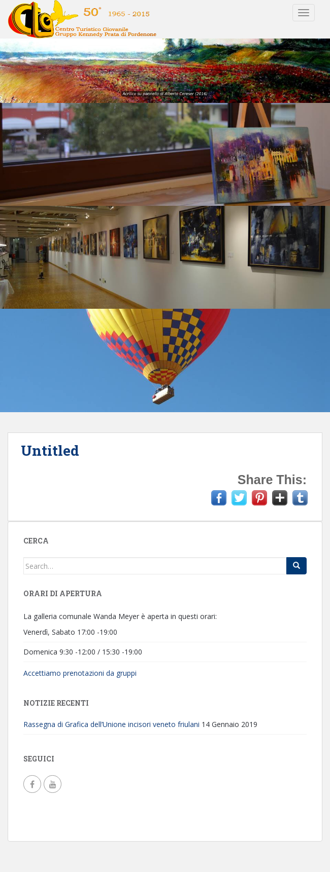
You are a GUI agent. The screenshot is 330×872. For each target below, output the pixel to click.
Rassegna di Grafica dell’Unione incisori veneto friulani (111, 724)
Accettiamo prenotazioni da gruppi (80, 673)
